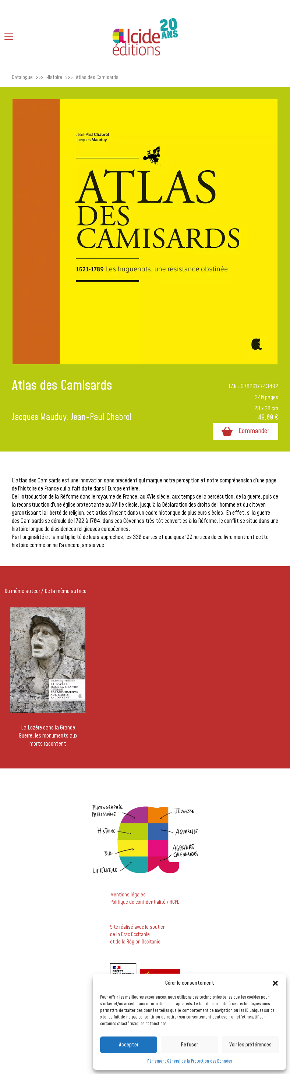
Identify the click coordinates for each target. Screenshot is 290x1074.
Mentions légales (128, 895)
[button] (275, 983)
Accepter (128, 1045)
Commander (245, 431)
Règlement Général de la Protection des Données (189, 1061)
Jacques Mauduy (39, 417)
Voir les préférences (250, 1045)
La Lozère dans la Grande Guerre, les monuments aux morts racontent (48, 736)
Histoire (54, 77)
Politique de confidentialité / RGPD (145, 902)
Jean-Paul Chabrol (101, 417)
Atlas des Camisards (97, 77)
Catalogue (22, 77)
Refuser (189, 1045)
